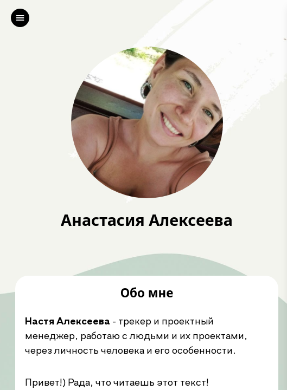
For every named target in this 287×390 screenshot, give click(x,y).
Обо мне (147, 293)
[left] (20, 18)
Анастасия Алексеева (147, 220)
